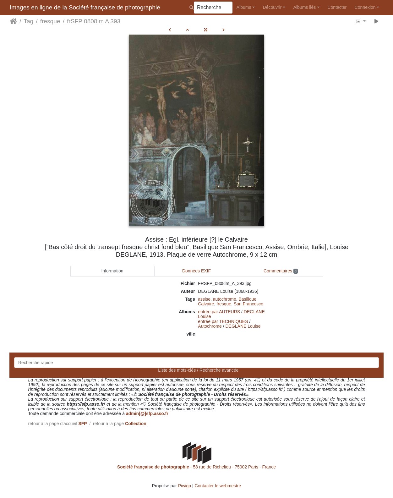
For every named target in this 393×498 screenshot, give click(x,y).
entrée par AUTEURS (219, 311)
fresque (50, 21)
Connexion (365, 7)
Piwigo (184, 485)
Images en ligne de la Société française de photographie (85, 7)
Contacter (337, 7)
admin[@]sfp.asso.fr (147, 413)
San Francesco (248, 303)
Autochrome (209, 326)
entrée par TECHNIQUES (223, 321)
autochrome (224, 299)
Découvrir (272, 7)
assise (204, 299)
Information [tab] (112, 270)
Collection (135, 423)
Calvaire (206, 303)
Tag (28, 21)
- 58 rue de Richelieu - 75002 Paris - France (196, 466)
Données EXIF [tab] (196, 270)
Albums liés (304, 7)
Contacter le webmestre (218, 485)
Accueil (13, 21)
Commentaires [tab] (281, 271)
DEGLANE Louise (242, 326)
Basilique (247, 299)
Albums (244, 7)
